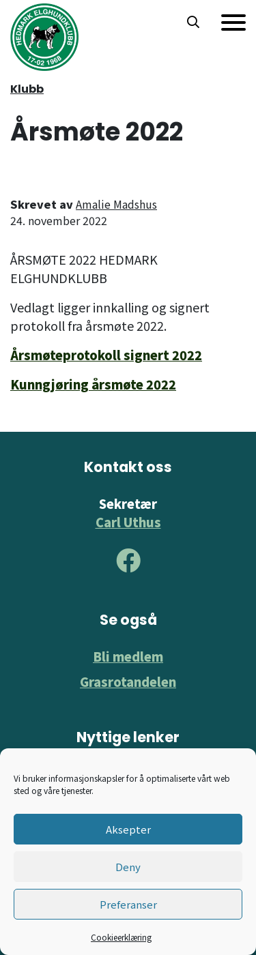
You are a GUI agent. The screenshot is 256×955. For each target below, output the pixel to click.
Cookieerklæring (121, 937)
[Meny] (233, 22)
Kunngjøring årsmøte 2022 (93, 384)
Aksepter (128, 829)
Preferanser (128, 904)
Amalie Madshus (116, 204)
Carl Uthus (128, 522)
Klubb (27, 89)
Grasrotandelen (128, 681)
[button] (193, 22)
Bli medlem (128, 656)
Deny (128, 867)
